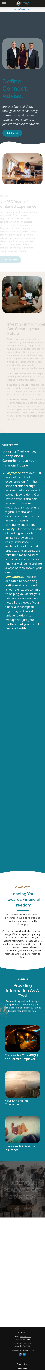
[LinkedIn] (24, 1354)
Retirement (22, 1368)
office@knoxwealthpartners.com (22, 1350)
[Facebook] (20, 1354)
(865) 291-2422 (25, 1337)
